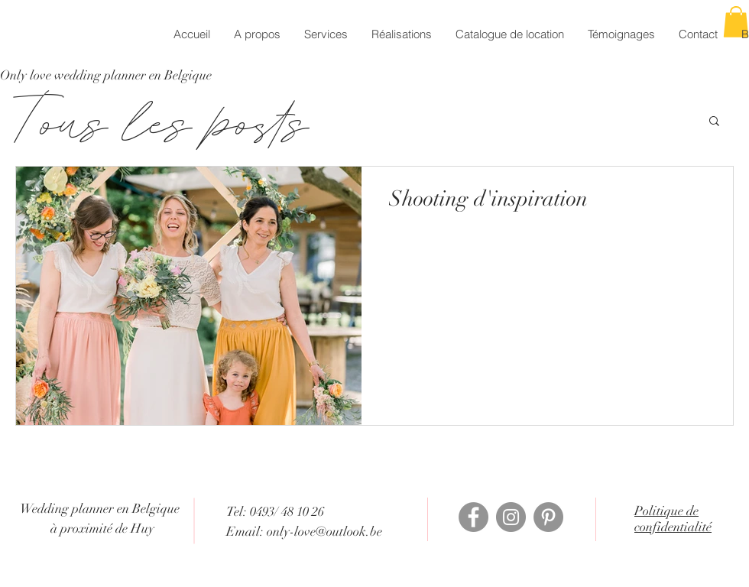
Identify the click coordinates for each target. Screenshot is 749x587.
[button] (714, 122)
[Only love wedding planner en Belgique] (106, 75)
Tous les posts (162, 119)
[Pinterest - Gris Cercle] (548, 517)
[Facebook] (473, 517)
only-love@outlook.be (324, 532)
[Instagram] (511, 517)
